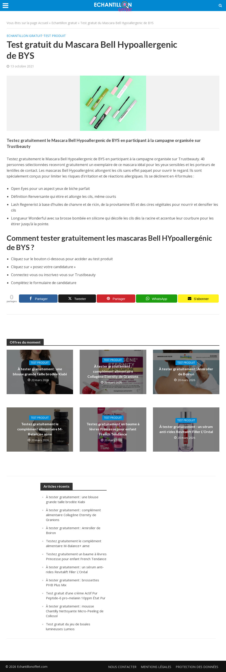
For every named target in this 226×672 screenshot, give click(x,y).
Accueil (43, 23)
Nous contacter (122, 667)
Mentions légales (156, 667)
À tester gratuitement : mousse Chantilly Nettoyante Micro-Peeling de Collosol (75, 611)
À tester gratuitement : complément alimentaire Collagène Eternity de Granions (112, 371)
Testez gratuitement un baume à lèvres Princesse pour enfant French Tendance (113, 429)
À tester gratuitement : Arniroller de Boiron (186, 371)
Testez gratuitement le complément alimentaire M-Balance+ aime (40, 429)
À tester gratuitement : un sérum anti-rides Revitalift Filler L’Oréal (186, 429)
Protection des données (197, 667)
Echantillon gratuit (64, 23)
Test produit (54, 36)
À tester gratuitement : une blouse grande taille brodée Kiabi (40, 371)
